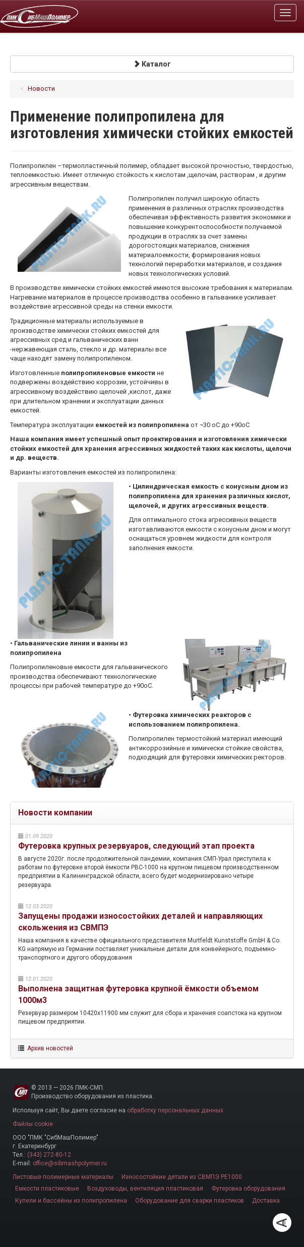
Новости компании (55, 812)
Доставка (266, 1200)
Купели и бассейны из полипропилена (71, 1200)
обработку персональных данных (175, 1110)
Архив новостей (50, 1048)
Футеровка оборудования (248, 1188)
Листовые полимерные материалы (63, 1176)
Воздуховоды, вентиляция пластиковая (145, 1188)
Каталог (152, 64)
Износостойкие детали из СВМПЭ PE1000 (181, 1176)
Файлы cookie (33, 1123)
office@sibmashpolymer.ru (70, 1163)
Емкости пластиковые (47, 1188)
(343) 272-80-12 (49, 1154)
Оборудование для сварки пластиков (189, 1200)
